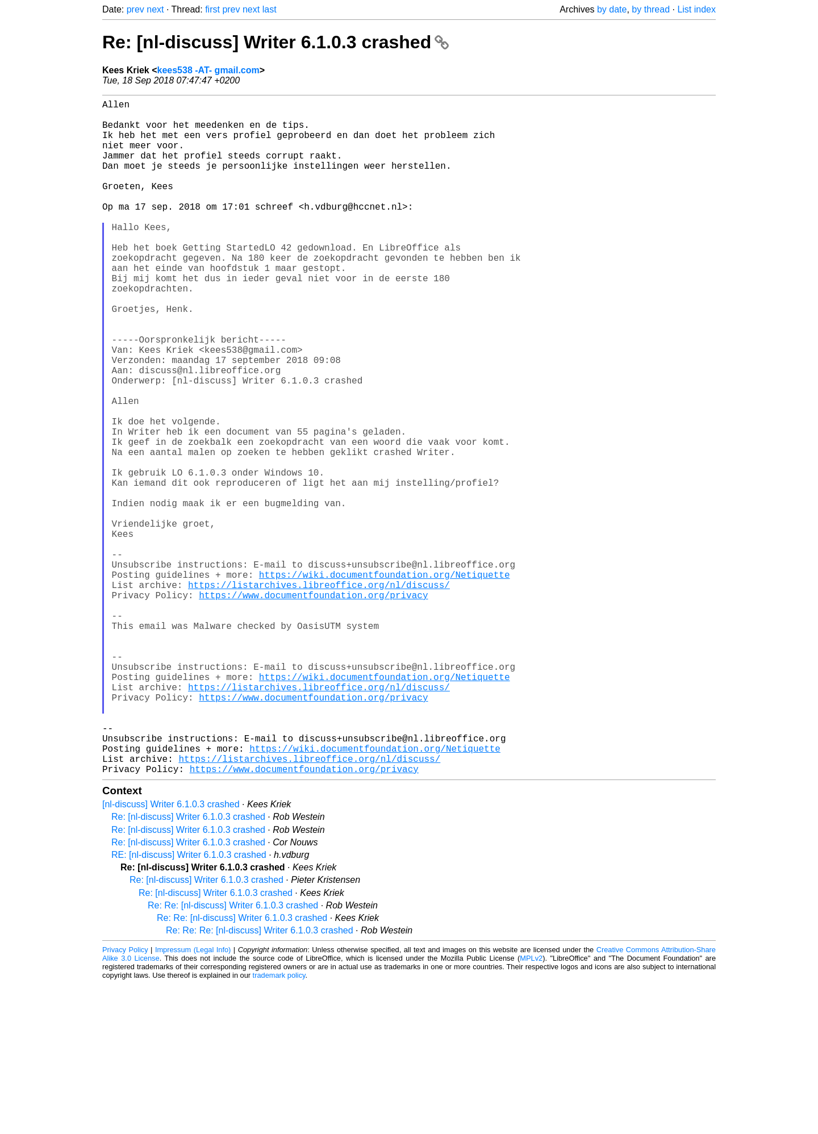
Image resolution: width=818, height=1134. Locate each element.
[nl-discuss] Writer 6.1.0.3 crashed (171, 954)
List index (696, 9)
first (212, 9)
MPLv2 (531, 1108)
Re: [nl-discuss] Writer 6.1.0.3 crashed (275, 42)
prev (135, 9)
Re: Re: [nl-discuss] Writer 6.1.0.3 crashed (233, 1055)
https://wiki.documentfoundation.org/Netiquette (384, 681)
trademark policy (279, 1125)
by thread (651, 9)
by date (612, 9)
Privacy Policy (125, 1099)
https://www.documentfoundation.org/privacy (313, 706)
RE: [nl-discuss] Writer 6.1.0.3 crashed (188, 1005)
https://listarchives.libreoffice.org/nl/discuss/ (319, 693)
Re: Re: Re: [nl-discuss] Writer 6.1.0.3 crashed (259, 1080)
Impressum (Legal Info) (193, 1099)
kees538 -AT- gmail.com (208, 70)
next (155, 9)
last (269, 9)
